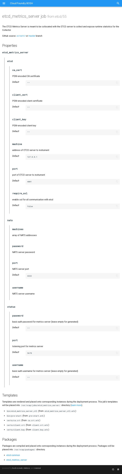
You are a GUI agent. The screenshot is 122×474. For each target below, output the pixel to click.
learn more (76, 405)
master (32, 36)
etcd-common (13, 455)
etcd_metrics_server (16, 460)
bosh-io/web (17, 468)
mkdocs (27, 468)
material (37, 468)
